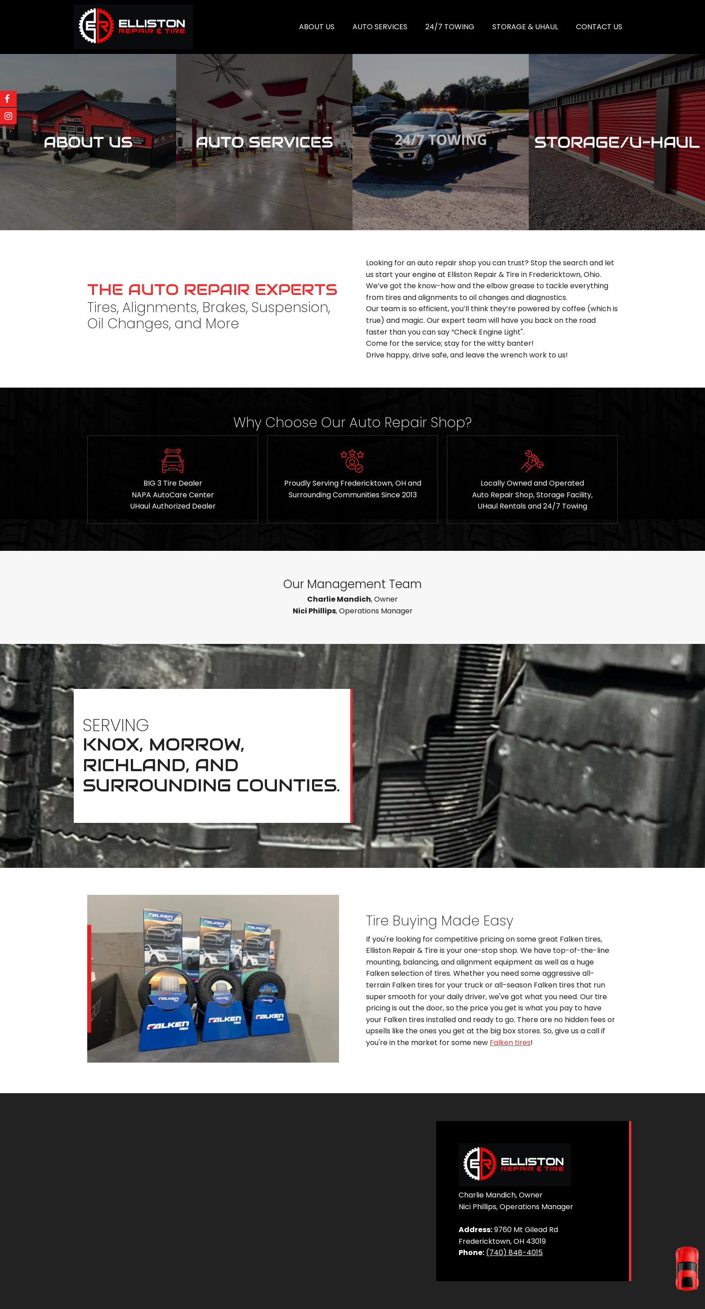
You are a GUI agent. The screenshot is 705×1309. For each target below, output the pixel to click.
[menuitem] (317, 27)
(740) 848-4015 (514, 1252)
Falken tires (510, 1042)
